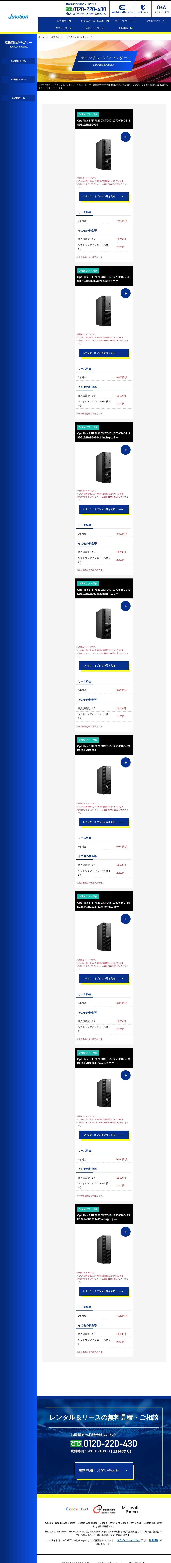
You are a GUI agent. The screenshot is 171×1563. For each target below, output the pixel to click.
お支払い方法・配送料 (95, 21)
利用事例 (126, 28)
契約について (155, 21)
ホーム (43, 37)
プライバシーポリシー (128, 1540)
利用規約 (153, 1540)
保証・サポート (126, 21)
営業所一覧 (64, 28)
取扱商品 (64, 21)
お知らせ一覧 (95, 28)
